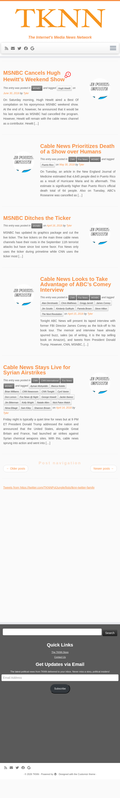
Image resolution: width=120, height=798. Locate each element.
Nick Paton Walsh (61, 421)
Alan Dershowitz (50, 322)
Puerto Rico (47, 183)
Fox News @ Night (29, 415)
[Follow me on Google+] (34, 51)
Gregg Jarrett (86, 322)
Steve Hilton (101, 327)
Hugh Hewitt (64, 107)
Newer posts (103, 487)
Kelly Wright (28, 421)
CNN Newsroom (30, 410)
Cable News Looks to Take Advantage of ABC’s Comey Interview (75, 303)
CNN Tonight (48, 410)
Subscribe (60, 707)
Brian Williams (12, 410)
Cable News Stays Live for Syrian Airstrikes (37, 388)
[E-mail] (14, 51)
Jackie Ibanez (66, 415)
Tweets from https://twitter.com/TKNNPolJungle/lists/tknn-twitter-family (49, 506)
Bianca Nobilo (58, 404)
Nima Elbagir (11, 426)
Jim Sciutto (47, 327)
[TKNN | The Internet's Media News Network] (60, 19)
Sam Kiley (26, 426)
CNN (72, 178)
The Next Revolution (52, 333)
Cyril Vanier (63, 410)
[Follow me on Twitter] (20, 51)
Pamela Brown (84, 327)
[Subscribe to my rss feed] (8, 51)
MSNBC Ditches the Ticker (37, 237)
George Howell (48, 415)
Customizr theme (86, 792)
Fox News (83, 178)
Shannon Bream (42, 426)
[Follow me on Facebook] (27, 51)
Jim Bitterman (12, 421)
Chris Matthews (68, 322)
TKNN (36, 792)
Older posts (15, 487)
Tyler (26, 112)
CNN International (50, 399)
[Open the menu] (113, 51)
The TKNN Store (59, 670)
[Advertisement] (34, 572)
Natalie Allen (43, 421)
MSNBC (37, 107)
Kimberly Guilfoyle (65, 327)
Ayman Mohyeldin (39, 404)
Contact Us (60, 675)
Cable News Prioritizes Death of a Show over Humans (77, 167)
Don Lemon (10, 415)
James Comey (103, 322)
